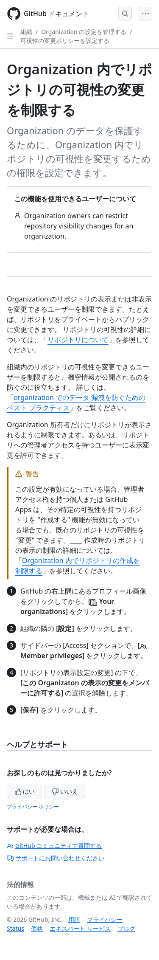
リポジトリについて (78, 339)
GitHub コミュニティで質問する (54, 846)
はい (25, 791)
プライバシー (105, 919)
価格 (37, 928)
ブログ (126, 928)
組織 (26, 32)
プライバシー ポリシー (33, 806)
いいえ (65, 791)
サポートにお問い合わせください (55, 858)
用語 (74, 919)
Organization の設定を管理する (83, 32)
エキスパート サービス (80, 928)
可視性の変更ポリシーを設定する (64, 41)
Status (15, 928)
